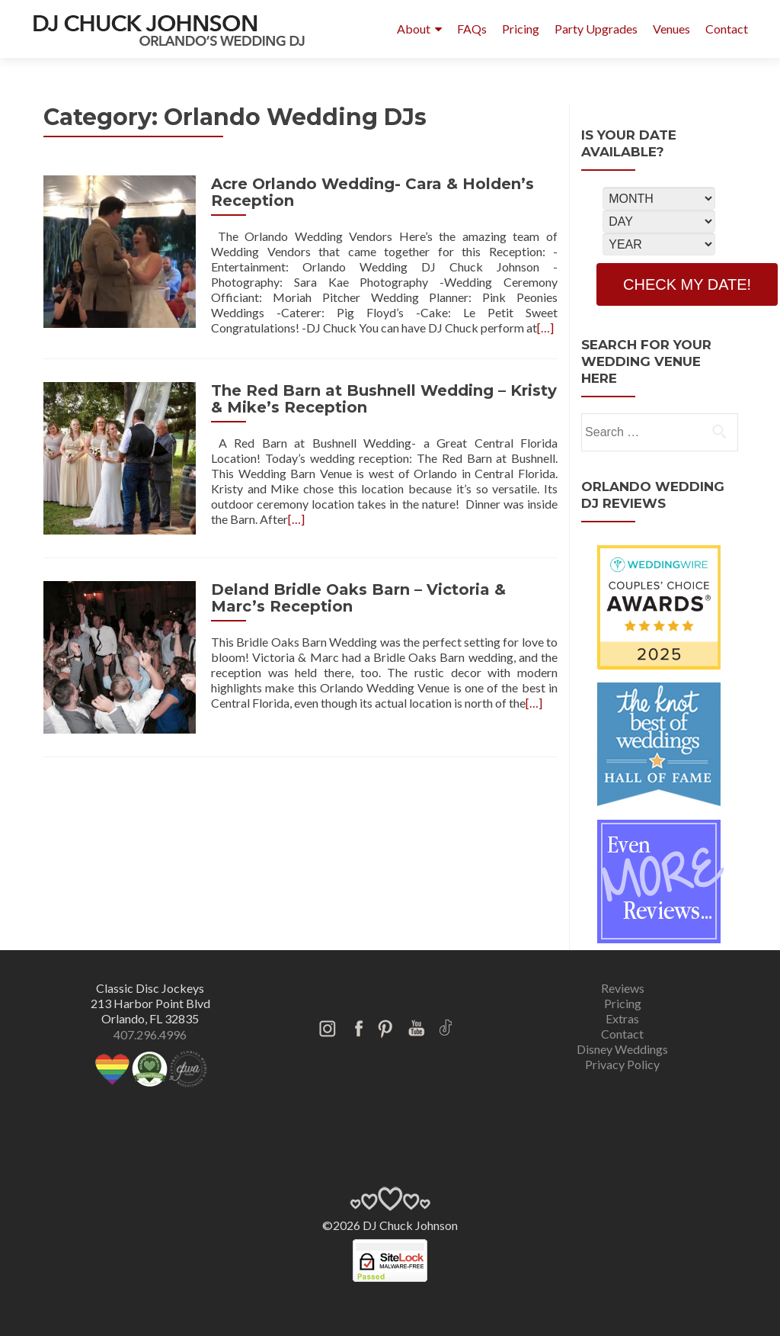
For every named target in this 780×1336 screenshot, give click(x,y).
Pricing (520, 28)
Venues (671, 28)
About (413, 28)
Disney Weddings (622, 1049)
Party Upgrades (596, 28)
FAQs (472, 28)
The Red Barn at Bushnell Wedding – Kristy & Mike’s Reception (384, 398)
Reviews (622, 988)
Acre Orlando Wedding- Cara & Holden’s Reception (372, 192)
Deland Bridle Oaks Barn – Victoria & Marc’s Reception (358, 597)
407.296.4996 (150, 1034)
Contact (726, 28)
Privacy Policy (622, 1064)
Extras (622, 1018)
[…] (545, 327)
